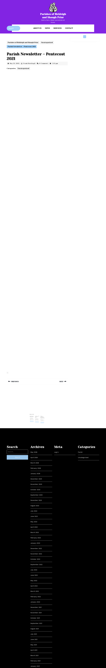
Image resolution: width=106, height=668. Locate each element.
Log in (56, 614)
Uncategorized (47, 42)
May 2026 (33, 614)
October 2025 (35, 652)
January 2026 (35, 636)
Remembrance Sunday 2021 (35, 414)
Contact (69, 28)
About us (37, 28)
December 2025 (36, 641)
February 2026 (35, 630)
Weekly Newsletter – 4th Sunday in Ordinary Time (40, 414)
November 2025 (36, 646)
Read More (35, 416)
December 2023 (36, 662)
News (47, 28)
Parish (80, 614)
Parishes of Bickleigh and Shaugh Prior (23, 42)
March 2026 (34, 625)
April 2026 (34, 620)
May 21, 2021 (14, 63)
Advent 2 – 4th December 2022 (37, 414)
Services (57, 28)
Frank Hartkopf (29, 63)
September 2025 (36, 657)
